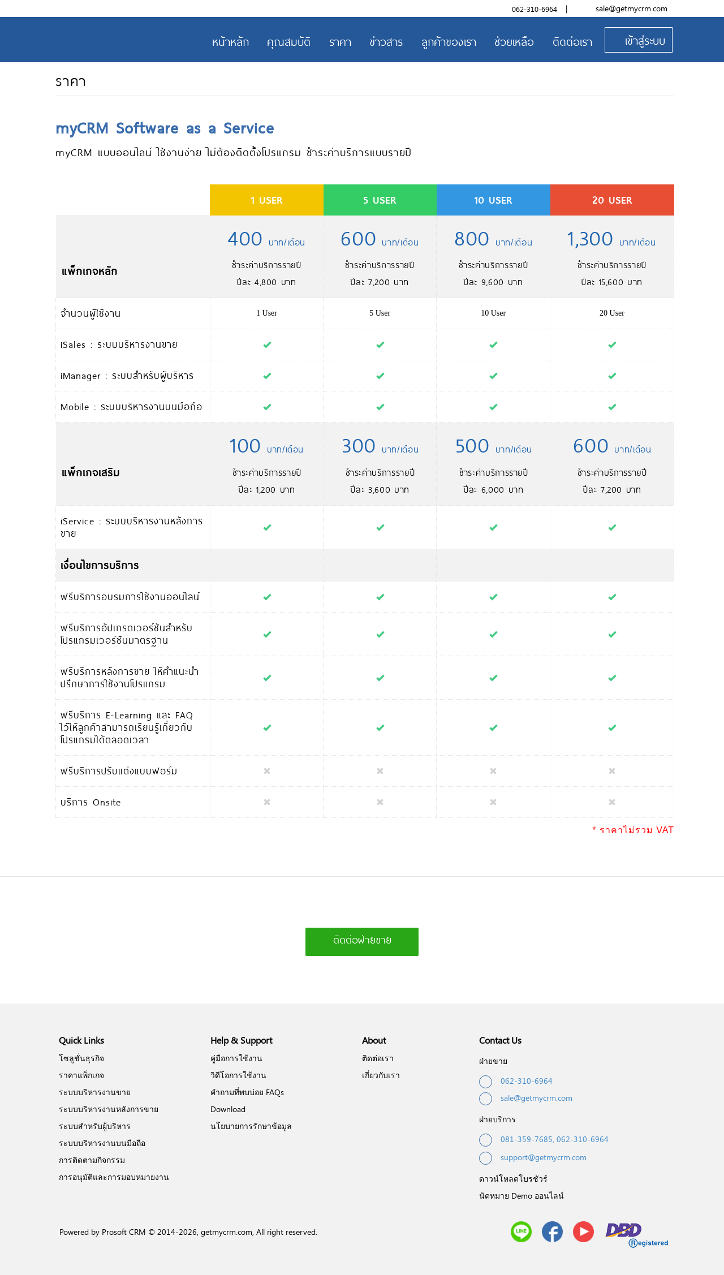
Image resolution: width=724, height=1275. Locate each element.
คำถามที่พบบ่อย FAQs (247, 1092)
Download (227, 1109)
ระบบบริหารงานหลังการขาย (108, 1109)
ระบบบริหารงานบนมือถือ (102, 1143)
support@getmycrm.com (533, 1158)
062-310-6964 (534, 9)
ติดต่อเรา (378, 1058)
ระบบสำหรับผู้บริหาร (95, 1126)
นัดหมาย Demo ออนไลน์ (521, 1195)
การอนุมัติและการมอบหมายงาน (114, 1176)
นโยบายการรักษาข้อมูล (251, 1126)
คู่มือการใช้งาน (236, 1058)
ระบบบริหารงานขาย (95, 1092)
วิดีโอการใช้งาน (238, 1075)
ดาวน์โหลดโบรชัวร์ (513, 1178)
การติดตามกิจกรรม (92, 1160)
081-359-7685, (527, 1139)
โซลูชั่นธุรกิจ (81, 1058)
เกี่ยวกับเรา (381, 1075)
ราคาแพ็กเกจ (81, 1075)
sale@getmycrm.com (631, 8)
